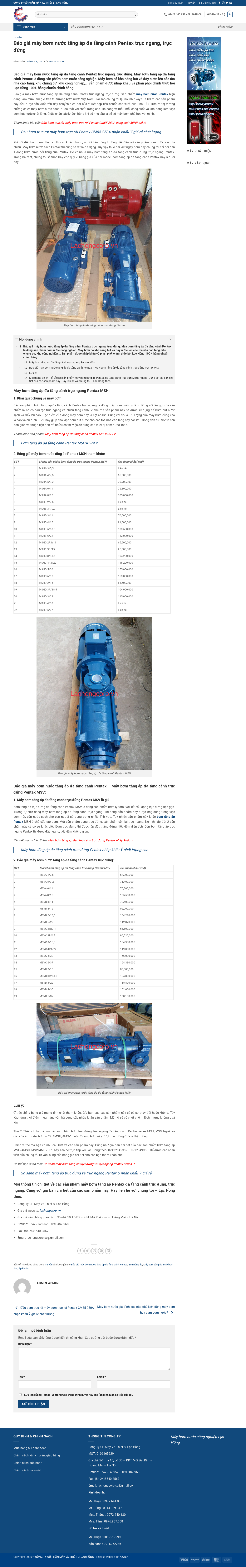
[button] (207, 3)
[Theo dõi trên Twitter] (227, 3)
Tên (21, 1377)
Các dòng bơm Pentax (87, 27)
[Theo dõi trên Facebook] (220, 3)
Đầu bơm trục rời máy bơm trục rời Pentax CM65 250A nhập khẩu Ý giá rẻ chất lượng (91, 132)
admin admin (56, 61)
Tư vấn (191, 2)
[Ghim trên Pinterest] (101, 1251)
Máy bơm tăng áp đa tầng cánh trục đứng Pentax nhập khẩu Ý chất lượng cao (84, 850)
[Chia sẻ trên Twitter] (87, 1251)
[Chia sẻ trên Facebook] (80, 1251)
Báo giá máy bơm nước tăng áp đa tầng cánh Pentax (99, 1264)
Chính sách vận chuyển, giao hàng (36, 1455)
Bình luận (25, 1344)
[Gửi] (134, 14)
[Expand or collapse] (170, 339)
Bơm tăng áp (135, 1264)
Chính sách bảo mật (27, 1470)
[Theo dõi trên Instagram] (223, 3)
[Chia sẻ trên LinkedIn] (108, 1251)
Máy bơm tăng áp (152, 1264)
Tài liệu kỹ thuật (174, 2)
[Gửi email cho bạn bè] (94, 1251)
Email (101, 1377)
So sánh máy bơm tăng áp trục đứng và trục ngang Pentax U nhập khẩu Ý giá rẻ (86, 1173)
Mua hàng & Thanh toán (30, 1448)
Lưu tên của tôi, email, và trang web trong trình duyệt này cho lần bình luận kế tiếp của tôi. (78, 1395)
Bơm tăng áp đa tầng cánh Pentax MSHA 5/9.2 (59, 443)
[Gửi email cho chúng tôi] (230, 3)
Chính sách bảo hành (27, 1463)
